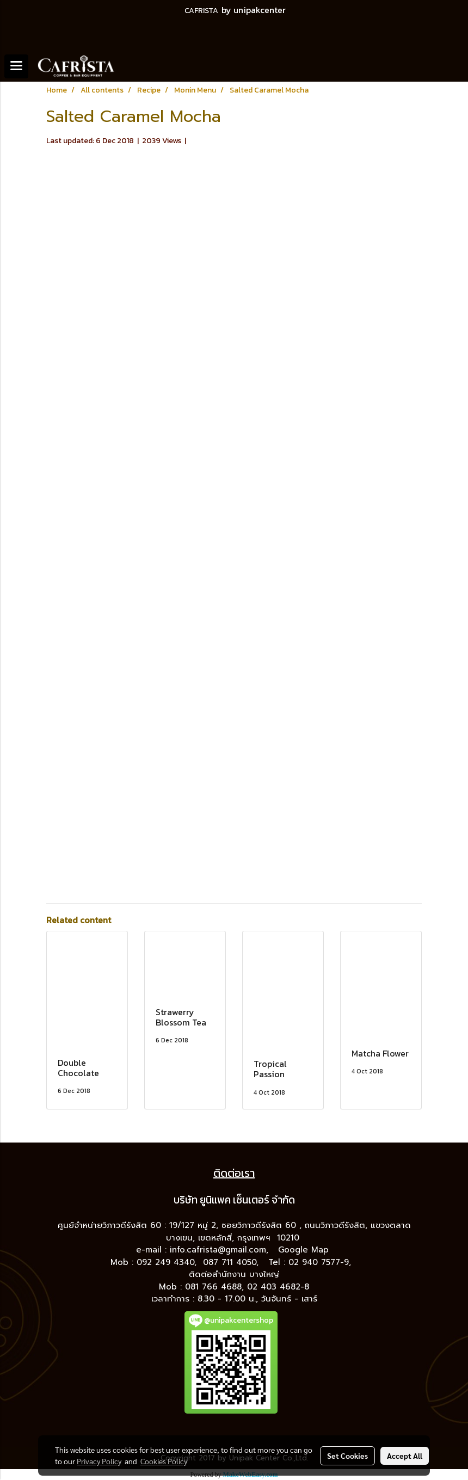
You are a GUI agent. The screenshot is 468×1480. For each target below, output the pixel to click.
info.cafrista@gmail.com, (221, 1250)
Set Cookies (347, 1455)
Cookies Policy (163, 1461)
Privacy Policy (99, 1461)
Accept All (404, 1455)
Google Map (305, 1250)
